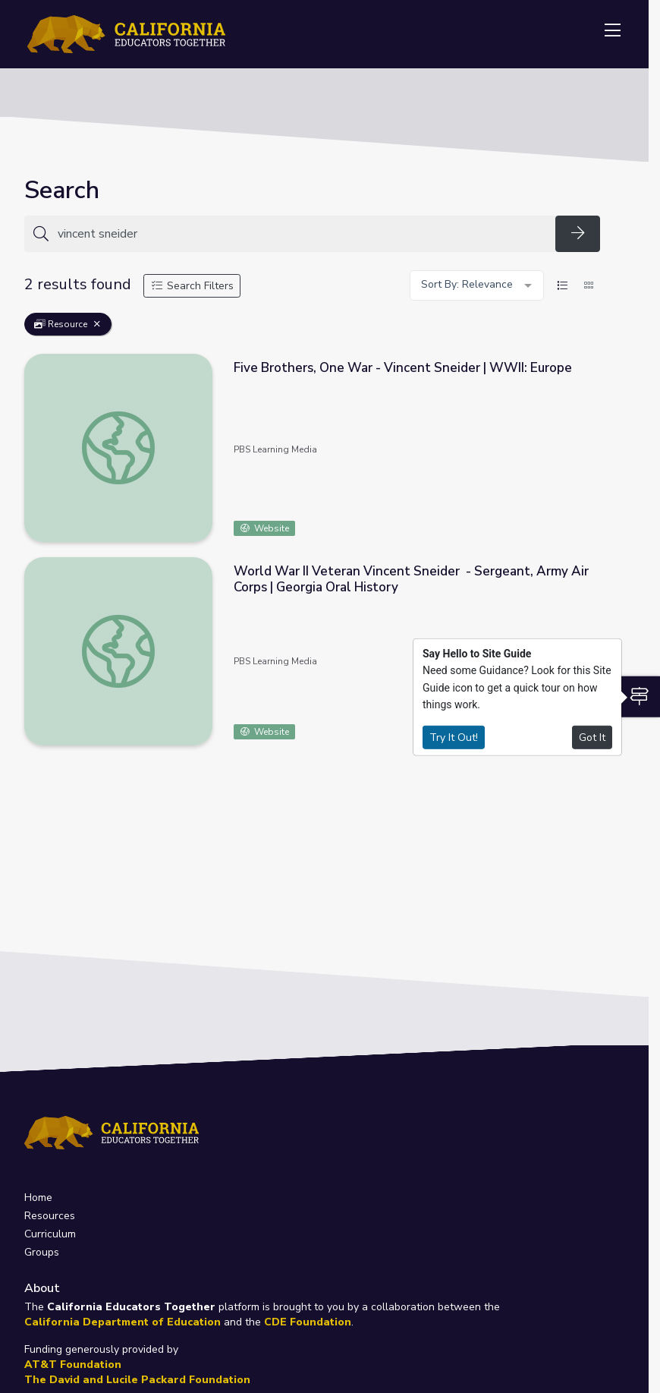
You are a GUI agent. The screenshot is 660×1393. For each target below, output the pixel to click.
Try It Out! (453, 737)
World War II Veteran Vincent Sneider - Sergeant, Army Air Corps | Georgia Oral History (411, 579)
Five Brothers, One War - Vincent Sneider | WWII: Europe (403, 368)
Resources (49, 1216)
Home (38, 1197)
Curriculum (50, 1234)
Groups (41, 1252)
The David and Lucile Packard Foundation (137, 1380)
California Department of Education (122, 1322)
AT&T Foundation (72, 1364)
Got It (592, 737)
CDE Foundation (307, 1322)
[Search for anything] (302, 234)
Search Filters (192, 286)
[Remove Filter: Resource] (97, 324)
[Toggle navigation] (612, 31)
